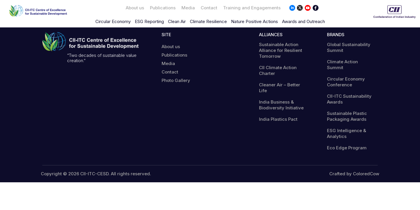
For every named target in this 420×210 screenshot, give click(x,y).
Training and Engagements (252, 7)
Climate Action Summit (342, 64)
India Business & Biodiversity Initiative (281, 105)
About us (135, 7)
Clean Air (177, 21)
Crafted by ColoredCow (354, 173)
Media (188, 7)
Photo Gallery (176, 80)
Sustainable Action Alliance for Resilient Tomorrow (280, 50)
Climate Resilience (208, 21)
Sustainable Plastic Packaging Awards (347, 116)
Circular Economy (113, 21)
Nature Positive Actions (254, 21)
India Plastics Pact (278, 119)
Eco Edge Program (347, 147)
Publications (163, 7)
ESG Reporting (149, 21)
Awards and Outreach (303, 21)
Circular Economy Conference (346, 82)
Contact (209, 7)
